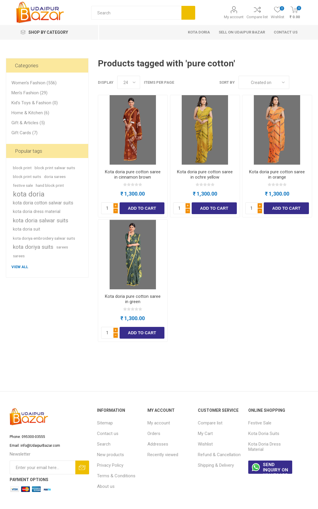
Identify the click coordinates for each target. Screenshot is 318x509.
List (307, 82)
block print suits (27, 176)
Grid (296, 82)
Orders (153, 433)
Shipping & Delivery (216, 465)
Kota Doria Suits (263, 433)
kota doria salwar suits (40, 220)
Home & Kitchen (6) (30, 112)
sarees (62, 247)
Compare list (257, 17)
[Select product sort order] (264, 82)
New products (110, 454)
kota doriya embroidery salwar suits (44, 238)
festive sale (23, 185)
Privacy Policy (110, 465)
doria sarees (55, 176)
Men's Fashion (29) (29, 92)
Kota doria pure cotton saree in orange (277, 174)
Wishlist (205, 444)
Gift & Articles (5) (28, 122)
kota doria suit (26, 229)
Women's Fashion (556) (34, 82)
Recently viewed (162, 454)
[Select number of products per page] (128, 82)
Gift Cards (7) (24, 132)
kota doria (29, 194)
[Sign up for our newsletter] (42, 467)
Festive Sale (259, 423)
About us (106, 486)
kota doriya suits (33, 246)
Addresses (157, 444)
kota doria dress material (36, 211)
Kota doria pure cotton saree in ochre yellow (205, 174)
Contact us (107, 433)
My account (234, 17)
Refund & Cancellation (219, 454)
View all (19, 267)
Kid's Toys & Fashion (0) (34, 102)
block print (22, 167)
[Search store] (136, 13)
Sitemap (105, 423)
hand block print (50, 185)
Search (103, 444)
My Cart (205, 433)
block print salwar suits (55, 167)
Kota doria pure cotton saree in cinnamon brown (133, 174)
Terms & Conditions (116, 475)
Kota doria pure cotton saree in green (133, 299)
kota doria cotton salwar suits (43, 203)
